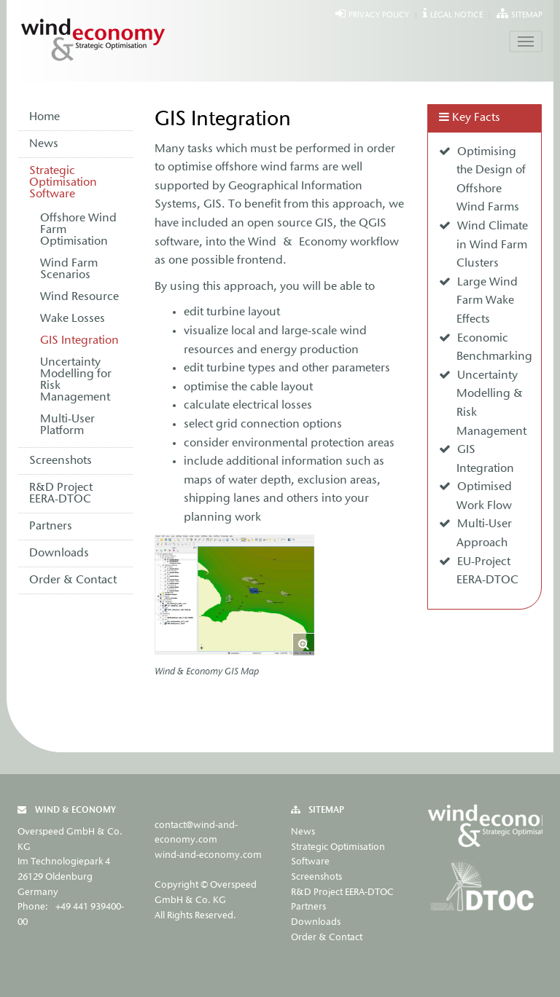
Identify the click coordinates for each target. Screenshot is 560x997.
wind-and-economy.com (208, 855)
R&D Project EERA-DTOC (61, 493)
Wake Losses (72, 319)
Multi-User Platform (67, 425)
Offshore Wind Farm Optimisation (78, 230)
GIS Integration (79, 341)
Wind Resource (79, 297)
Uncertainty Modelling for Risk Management (76, 380)
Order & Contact (73, 580)
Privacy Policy (379, 16)
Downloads (59, 553)
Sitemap (526, 16)
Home (44, 117)
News (43, 144)
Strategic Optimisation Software (63, 182)
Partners (50, 526)
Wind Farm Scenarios (69, 269)
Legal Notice (456, 16)
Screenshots (60, 461)
